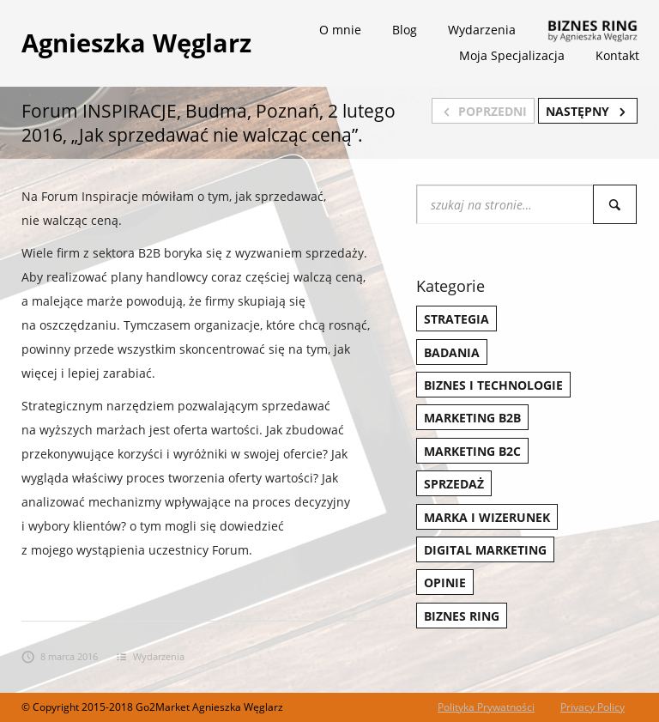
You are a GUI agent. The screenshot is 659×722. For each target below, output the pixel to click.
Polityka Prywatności (486, 707)
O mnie (340, 29)
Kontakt (617, 55)
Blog (404, 29)
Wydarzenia (482, 29)
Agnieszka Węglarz (136, 42)
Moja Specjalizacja (512, 55)
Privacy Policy (592, 707)
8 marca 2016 (59, 656)
